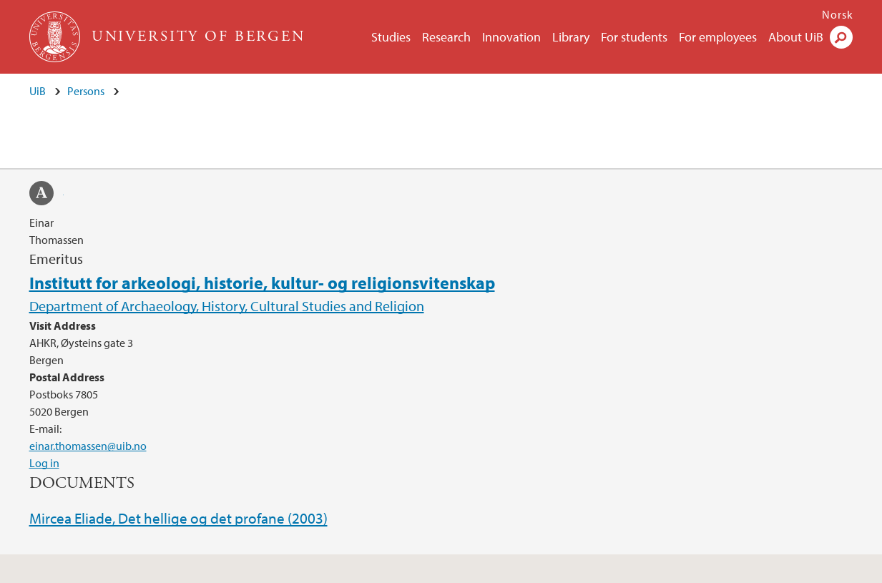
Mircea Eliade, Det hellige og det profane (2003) (178, 518)
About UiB (795, 37)
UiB (37, 91)
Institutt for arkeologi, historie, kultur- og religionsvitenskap (262, 282)
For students (634, 37)
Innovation (511, 37)
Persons (85, 91)
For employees (718, 37)
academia (46, 195)
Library (570, 37)
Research (446, 37)
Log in (44, 463)
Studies (391, 37)
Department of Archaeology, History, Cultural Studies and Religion (226, 306)
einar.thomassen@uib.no (88, 446)
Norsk (837, 14)
